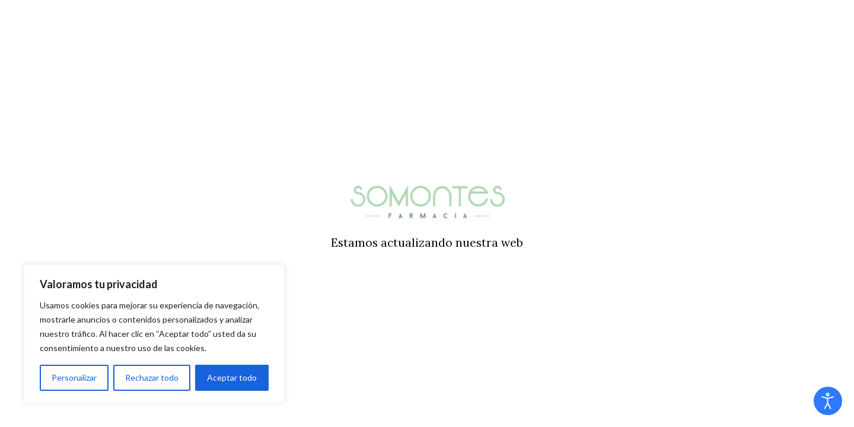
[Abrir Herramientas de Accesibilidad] (828, 401)
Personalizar (74, 377)
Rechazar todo (152, 377)
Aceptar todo (232, 377)
